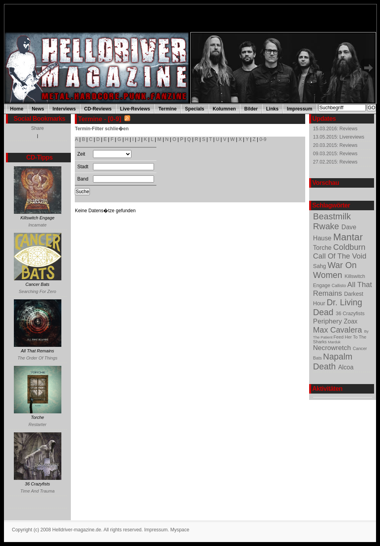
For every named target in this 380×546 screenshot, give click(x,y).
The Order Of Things (37, 358)
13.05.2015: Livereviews (338, 137)
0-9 (263, 139)
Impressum (299, 109)
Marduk (334, 342)
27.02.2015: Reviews (335, 162)
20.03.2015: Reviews (335, 145)
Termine (167, 109)
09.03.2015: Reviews (335, 153)
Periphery (328, 321)
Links (272, 109)
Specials (194, 109)
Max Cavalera (338, 329)
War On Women (335, 270)
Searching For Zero (37, 291)
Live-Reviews (135, 109)
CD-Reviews (98, 109)
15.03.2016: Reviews (335, 128)
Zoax (351, 321)
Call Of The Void (340, 256)
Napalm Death (332, 361)
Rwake (327, 226)
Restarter (37, 424)
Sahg (320, 266)
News (38, 109)
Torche (323, 247)
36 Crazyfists (350, 313)
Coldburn (349, 247)
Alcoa (345, 367)
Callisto (339, 285)
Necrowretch (333, 348)
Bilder (251, 109)
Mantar (348, 237)
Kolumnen (224, 109)
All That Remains (342, 288)
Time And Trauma (37, 491)
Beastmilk (332, 216)
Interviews (64, 109)
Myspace (179, 530)
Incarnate (37, 225)
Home (16, 109)
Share (37, 128)
